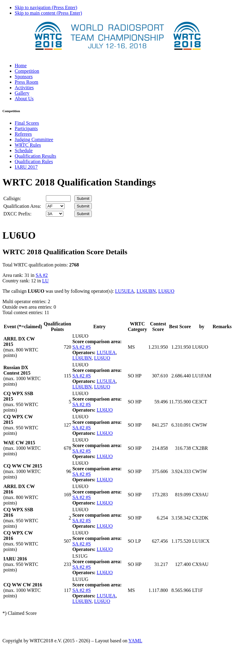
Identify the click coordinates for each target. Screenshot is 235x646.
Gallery (22, 93)
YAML (135, 640)
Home (21, 65)
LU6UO (166, 291)
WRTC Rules (28, 145)
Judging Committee (34, 139)
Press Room (26, 82)
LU (45, 280)
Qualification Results (35, 156)
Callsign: (12, 198)
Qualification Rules (34, 161)
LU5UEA (124, 291)
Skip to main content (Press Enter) (48, 13)
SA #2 (41, 275)
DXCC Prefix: (17, 213)
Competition (27, 71)
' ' (55, 206)
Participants (26, 128)
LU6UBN (146, 291)
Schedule (24, 150)
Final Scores (27, 123)
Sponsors (24, 76)
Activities (24, 87)
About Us (24, 98)
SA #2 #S (81, 347)
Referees (23, 134)
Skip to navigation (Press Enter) (46, 7)
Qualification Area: (22, 206)
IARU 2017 (26, 167)
